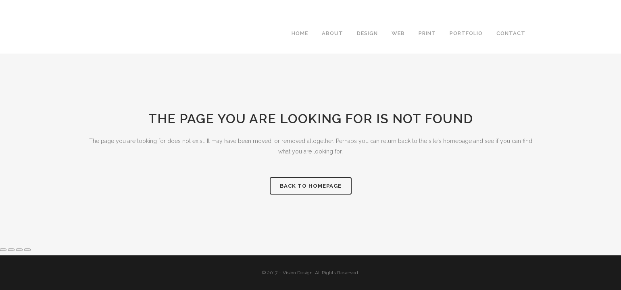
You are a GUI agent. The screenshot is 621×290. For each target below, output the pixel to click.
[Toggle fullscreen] (11, 250)
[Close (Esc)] (27, 250)
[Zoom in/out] (3, 250)
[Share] (19, 250)
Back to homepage (311, 186)
